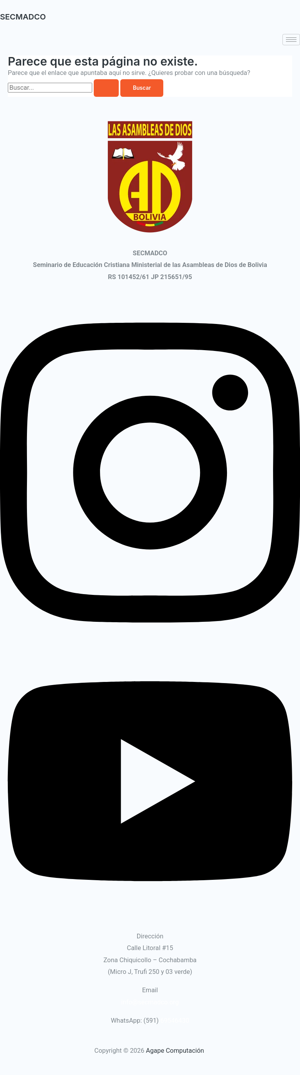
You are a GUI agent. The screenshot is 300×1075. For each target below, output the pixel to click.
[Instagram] (150, 642)
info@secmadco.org (150, 1002)
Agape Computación (176, 1050)
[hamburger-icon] (291, 39)
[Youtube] (150, 912)
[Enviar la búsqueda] (106, 88)
